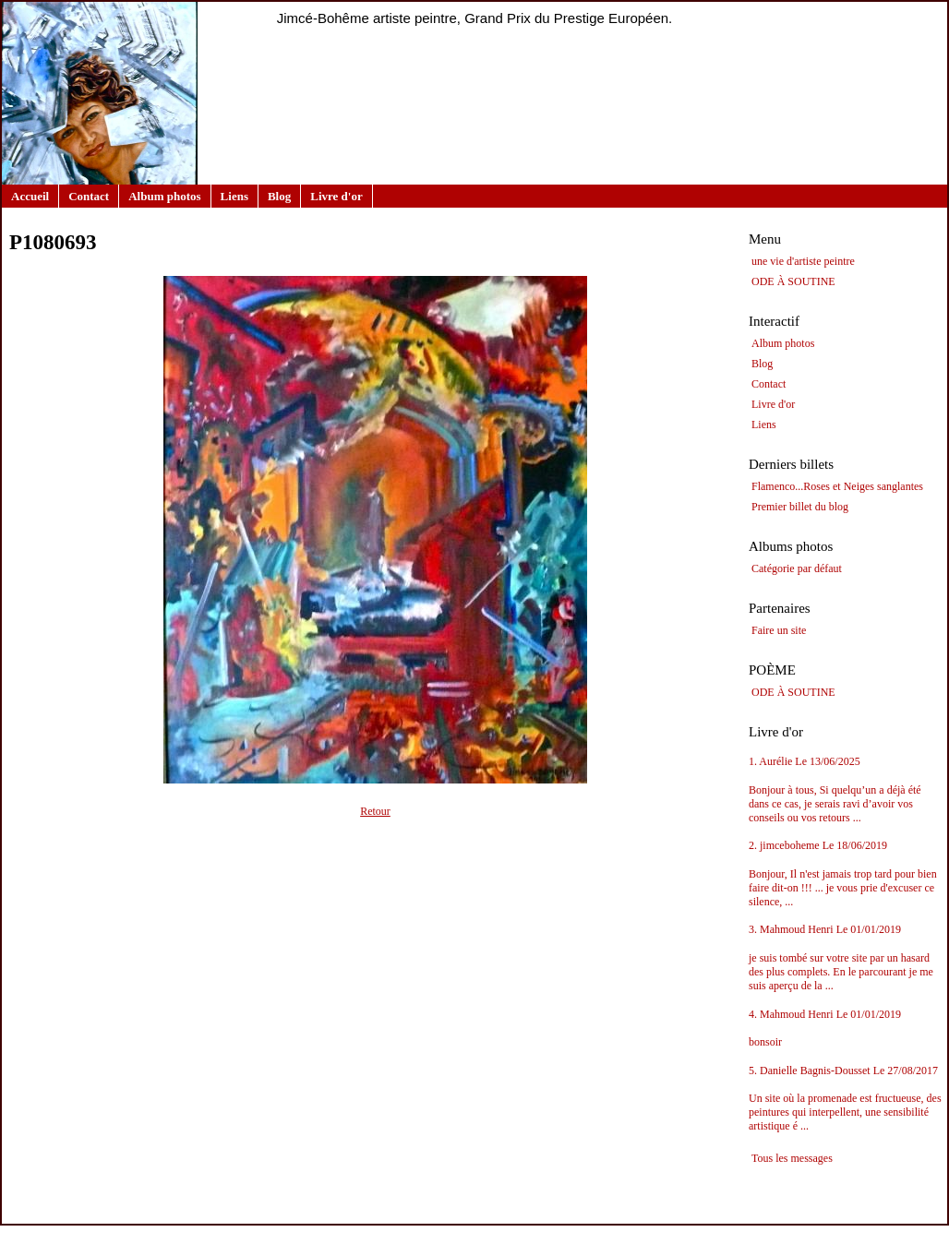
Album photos (164, 196)
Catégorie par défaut (796, 568)
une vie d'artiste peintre (803, 261)
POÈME (772, 670)
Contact (88, 196)
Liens (234, 196)
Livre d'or (336, 196)
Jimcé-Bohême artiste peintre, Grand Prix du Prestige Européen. (475, 18)
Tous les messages (792, 1158)
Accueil (30, 196)
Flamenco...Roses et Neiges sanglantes (837, 486)
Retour (375, 811)
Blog (279, 196)
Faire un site (778, 630)
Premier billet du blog (799, 506)
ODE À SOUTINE (793, 281)
